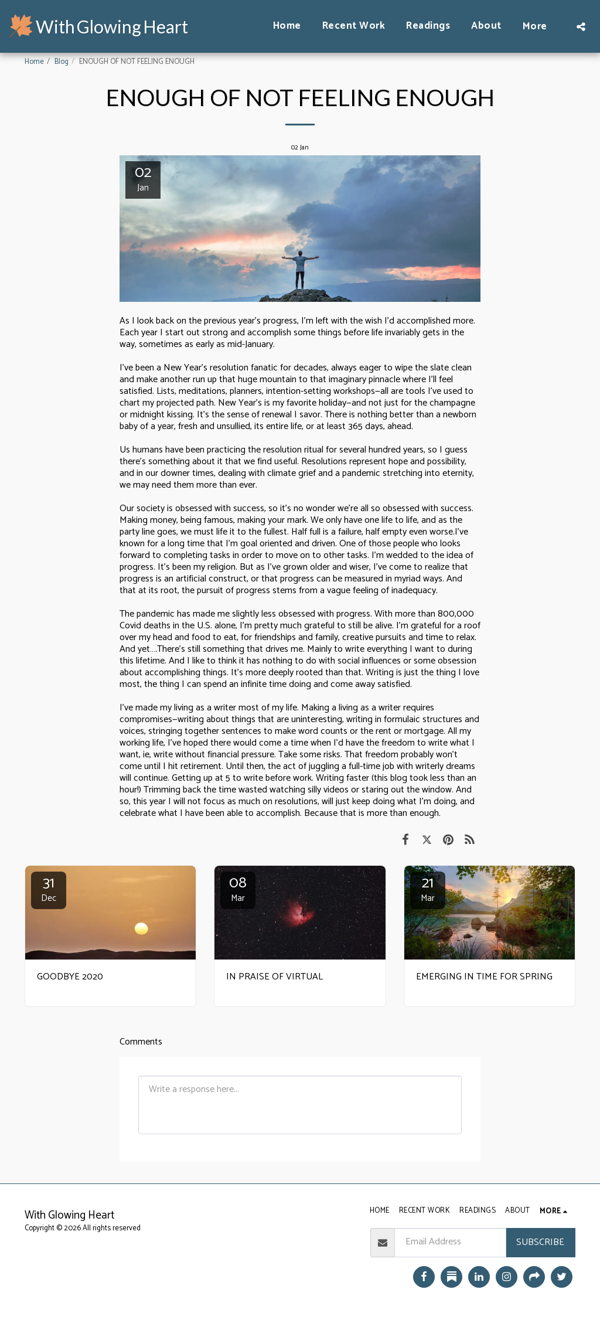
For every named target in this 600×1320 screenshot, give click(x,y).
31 (48, 889)
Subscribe (540, 1242)
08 (237, 889)
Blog (61, 62)
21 (427, 889)
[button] (581, 26)
